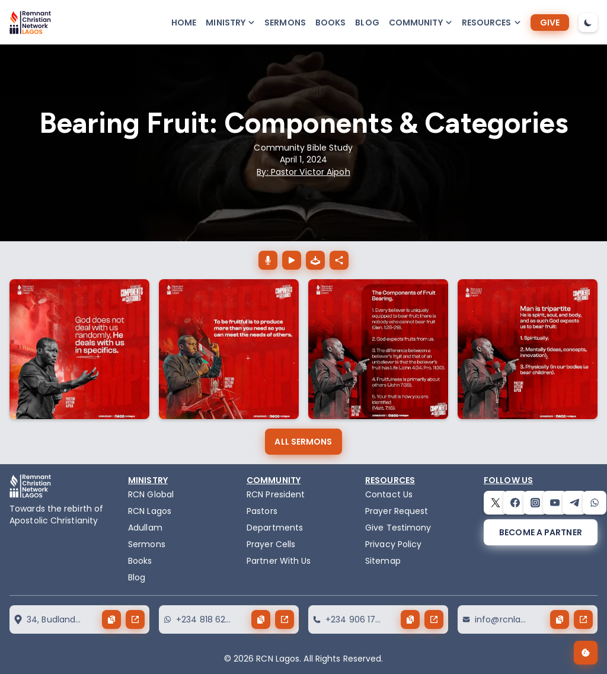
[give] (550, 22)
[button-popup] (230, 22)
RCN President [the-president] (276, 494)
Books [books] (330, 22)
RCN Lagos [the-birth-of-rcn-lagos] (149, 511)
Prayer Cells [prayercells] (271, 544)
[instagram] (535, 503)
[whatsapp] (594, 503)
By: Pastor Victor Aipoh (303, 172)
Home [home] (183, 22)
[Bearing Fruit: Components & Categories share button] (339, 260)
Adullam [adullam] (145, 528)
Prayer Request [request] (396, 511)
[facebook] (515, 503)
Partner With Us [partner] (279, 561)
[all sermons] (303, 442)
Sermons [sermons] (285, 22)
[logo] (30, 22)
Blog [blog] (367, 22)
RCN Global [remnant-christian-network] (151, 494)
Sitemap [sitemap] (383, 561)
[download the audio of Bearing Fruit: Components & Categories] (315, 260)
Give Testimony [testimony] (398, 528)
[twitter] (495, 503)
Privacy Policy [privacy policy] (393, 544)
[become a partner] (541, 532)
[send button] (135, 619)
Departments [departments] (275, 528)
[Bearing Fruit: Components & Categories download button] (267, 260)
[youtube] (555, 503)
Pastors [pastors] (262, 511)
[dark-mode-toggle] (588, 22)
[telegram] (574, 503)
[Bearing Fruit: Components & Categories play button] (291, 260)
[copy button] (111, 619)
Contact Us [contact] (389, 494)
